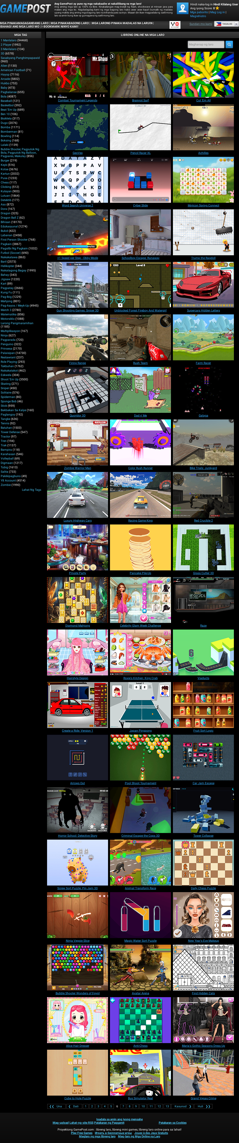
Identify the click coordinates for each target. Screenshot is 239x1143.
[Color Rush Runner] (140, 442)
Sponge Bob (9, 401)
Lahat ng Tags (31, 489)
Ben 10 (5, 114)
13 (167, 1106)
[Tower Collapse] (203, 810)
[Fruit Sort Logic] (203, 705)
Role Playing (9, 361)
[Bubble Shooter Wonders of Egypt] (77, 967)
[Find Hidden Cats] (203, 967)
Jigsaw (5, 279)
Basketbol (7, 105)
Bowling (6, 136)
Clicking (6, 187)
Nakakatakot (9, 370)
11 (151, 1106)
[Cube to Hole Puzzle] (77, 1072)
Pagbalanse (9, 92)
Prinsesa (6, 348)
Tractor (5, 436)
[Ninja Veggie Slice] (77, 915)
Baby (4, 87)
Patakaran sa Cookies (173, 1122)
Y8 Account (8, 480)
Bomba (5, 127)
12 (159, 1106)
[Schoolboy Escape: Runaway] (140, 232)
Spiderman (8, 397)
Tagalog (224, 24)
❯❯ (203, 1106)
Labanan (6, 235)
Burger (5, 160)
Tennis (5, 423)
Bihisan (5, 222)
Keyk (4, 165)
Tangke (5, 419)
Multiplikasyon (10, 331)
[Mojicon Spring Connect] (203, 180)
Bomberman (9, 131)
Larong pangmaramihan (17, 323)
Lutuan (5, 195)
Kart (3, 283)
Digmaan (7, 463)
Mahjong (6, 301)
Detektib (6, 200)
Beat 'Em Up (9, 109)
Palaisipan (8, 353)
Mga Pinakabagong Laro (70, 23)
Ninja (4, 335)
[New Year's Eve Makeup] (203, 915)
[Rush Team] (140, 337)
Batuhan (6, 427)
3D (2, 53)
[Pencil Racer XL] (140, 127)
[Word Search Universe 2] (77, 180)
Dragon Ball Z (10, 217)
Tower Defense (10, 432)
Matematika (9, 314)
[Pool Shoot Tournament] (140, 757)
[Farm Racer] (203, 337)
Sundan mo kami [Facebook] (200, 24)
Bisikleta (6, 118)
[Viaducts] (203, 652)
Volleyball (7, 458)
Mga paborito (199, 12)
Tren (4, 441)
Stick (4, 405)
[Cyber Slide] (140, 180)
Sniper (5, 388)
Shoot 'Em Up (10, 379)
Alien (4, 65)
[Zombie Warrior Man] (77, 442)
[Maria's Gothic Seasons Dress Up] (203, 1020)
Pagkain (6, 244)
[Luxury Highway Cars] (77, 495)
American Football (13, 70)
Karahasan (8, 454)
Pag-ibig (6, 297)
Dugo (4, 123)
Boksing (6, 140)
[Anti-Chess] (140, 1020)
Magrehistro (198, 16)
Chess (5, 182)
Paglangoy (8, 414)
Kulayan (6, 191)
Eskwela (6, 375)
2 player (6, 44)
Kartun (5, 173)
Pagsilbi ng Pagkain (14, 248)
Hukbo (5, 83)
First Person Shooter (14, 239)
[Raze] (203, 600)
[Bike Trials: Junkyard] (203, 442)
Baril (4, 261)
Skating (6, 383)
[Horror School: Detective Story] (77, 810)
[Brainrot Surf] (140, 75)
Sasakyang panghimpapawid (20, 58)
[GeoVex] (77, 127)
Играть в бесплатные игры (113, 1133)
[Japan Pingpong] (140, 705)
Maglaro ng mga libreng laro (97, 1136)
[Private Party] (77, 547)
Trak (4, 445)
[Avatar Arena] (140, 967)
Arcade (5, 79)
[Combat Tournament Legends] (77, 75)
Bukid (4, 231)
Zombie (6, 485)
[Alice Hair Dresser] (77, 1020)
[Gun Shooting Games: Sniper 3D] (77, 285)
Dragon (5, 213)
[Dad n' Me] (140, 390)
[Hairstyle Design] (77, 652)
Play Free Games (81, 1133)
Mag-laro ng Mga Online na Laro (139, 1136)
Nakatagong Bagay (13, 270)
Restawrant (8, 357)
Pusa (4, 178)
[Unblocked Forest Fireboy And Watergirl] (140, 285)
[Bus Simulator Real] (140, 1072)
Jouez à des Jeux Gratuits (151, 1133)
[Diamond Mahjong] (77, 600)
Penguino (7, 344)
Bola (4, 96)
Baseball (6, 101)
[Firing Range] (77, 337)
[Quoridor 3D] (77, 390)
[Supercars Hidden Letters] (203, 285)
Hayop (5, 74)
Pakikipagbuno (11, 476)
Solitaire (6, 392)
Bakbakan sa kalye (13, 410)
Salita (4, 471)
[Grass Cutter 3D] (203, 547)
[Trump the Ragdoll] (203, 232)
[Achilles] (203, 127)
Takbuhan (7, 366)
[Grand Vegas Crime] (203, 1072)
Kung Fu (6, 292)
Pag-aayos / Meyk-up (15, 305)
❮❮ (56, 1106)
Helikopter (7, 266)
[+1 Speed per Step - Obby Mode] (77, 232)
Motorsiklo (8, 318)
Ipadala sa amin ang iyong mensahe (119, 1119)
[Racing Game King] (140, 495)
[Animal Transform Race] (140, 862)
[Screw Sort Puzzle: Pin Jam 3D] (77, 862)
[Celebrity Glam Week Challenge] (140, 600)
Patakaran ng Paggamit (109, 1122)
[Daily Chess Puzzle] (203, 862)
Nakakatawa (9, 257)
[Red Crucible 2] (203, 495)
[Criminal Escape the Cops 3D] (140, 810)
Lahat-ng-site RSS (81, 1122)
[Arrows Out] (77, 757)
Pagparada (8, 340)
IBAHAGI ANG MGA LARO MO (19, 26)
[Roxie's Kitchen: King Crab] (140, 652)
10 (143, 1106)
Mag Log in (217, 12)
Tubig (4, 467)
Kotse (4, 169)
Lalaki (5, 145)
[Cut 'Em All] (203, 75)
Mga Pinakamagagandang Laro (24, 23)
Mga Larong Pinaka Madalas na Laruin (121, 23)
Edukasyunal (9, 226)
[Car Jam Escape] (203, 757)
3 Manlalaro (9, 49)
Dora (4, 209)
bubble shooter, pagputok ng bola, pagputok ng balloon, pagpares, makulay (20, 153)
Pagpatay (7, 288)
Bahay (5, 275)
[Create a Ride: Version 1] (77, 705)
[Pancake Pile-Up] (140, 547)
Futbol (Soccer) (11, 253)
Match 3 (6, 310)
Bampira (6, 449)
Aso (3, 204)
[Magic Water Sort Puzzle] (140, 915)
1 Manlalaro (9, 40)
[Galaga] (203, 390)
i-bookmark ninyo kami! (59, 26)
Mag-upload (61, 1122)
